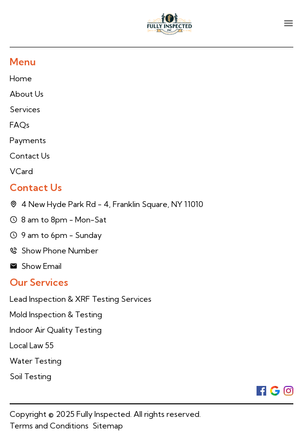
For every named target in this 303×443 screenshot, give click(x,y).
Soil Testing (30, 376)
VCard (21, 171)
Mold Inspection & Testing (56, 314)
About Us (27, 94)
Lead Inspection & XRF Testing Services (81, 299)
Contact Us (30, 156)
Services (25, 109)
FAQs (20, 125)
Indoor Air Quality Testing (56, 330)
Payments (28, 140)
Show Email (35, 266)
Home (21, 78)
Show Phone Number (54, 250)
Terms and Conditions (49, 425)
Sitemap (107, 425)
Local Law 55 (32, 345)
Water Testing (35, 361)
